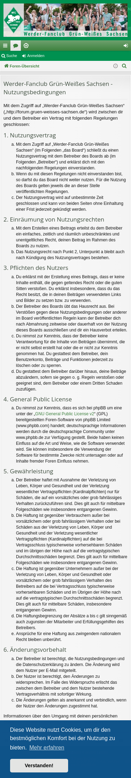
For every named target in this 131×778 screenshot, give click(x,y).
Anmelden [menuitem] (127, 47)
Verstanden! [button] (39, 765)
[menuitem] (124, 66)
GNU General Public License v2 (64, 413)
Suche (11, 56)
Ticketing (27, 47)
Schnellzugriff (6, 47)
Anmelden (35, 56)
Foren (17, 47)
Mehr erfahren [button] (46, 748)
